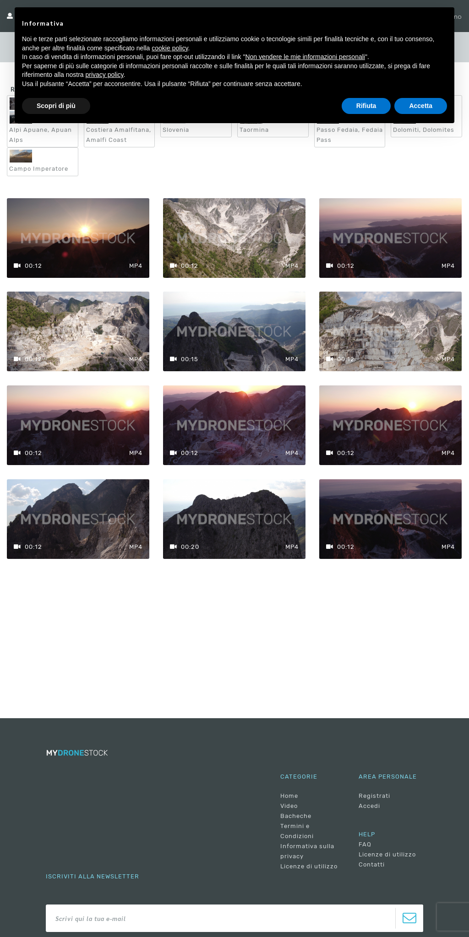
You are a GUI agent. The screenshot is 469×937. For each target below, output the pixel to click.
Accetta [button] (420, 105)
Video (289, 805)
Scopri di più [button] (56, 105)
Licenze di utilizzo (309, 866)
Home (289, 795)
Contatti (372, 864)
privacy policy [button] (105, 74)
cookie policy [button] (170, 48)
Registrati (374, 795)
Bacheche (295, 815)
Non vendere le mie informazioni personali (305, 56)
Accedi (369, 805)
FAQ (365, 844)
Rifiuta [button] (366, 105)
